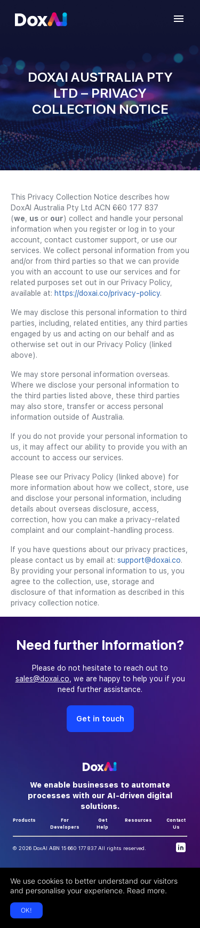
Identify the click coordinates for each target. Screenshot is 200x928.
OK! (26, 910)
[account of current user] (178, 19)
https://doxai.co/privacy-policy (107, 293)
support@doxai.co (149, 560)
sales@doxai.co (42, 678)
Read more (146, 890)
